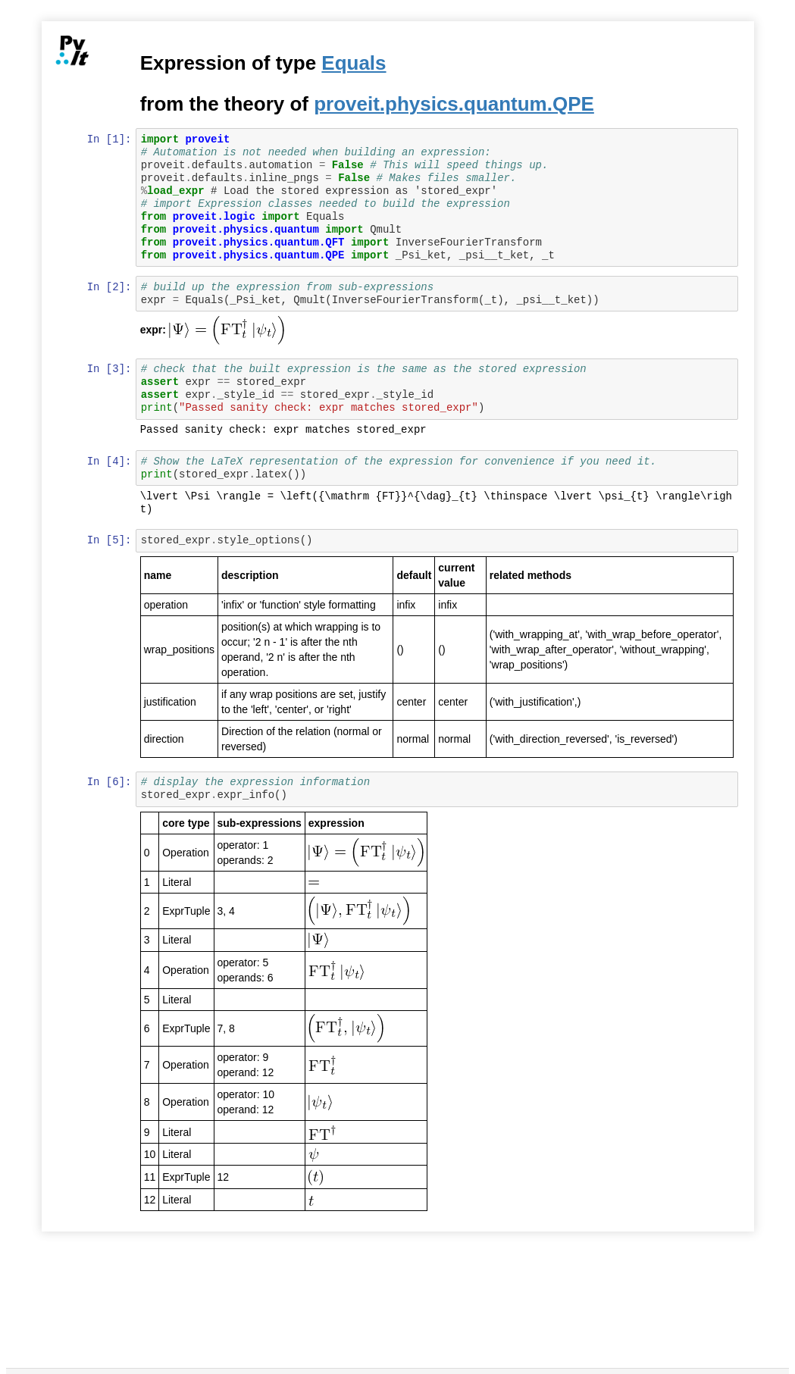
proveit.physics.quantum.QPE (455, 103)
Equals (355, 63)
